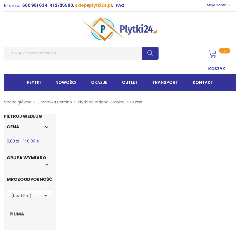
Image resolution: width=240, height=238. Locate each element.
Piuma (17, 214)
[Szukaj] (81, 53)
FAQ (120, 5)
